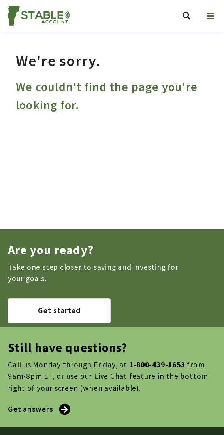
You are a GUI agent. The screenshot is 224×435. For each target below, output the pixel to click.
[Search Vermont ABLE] (186, 15)
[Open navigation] (210, 16)
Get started (59, 310)
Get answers (38, 409)
